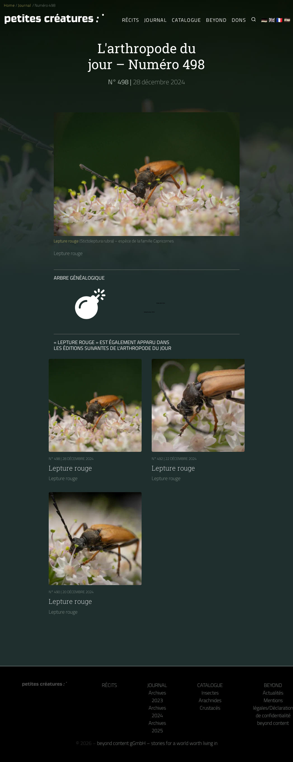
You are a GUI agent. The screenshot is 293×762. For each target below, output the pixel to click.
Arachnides (210, 700)
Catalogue (210, 685)
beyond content (273, 723)
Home (9, 5)
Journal (25, 5)
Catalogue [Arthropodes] (186, 20)
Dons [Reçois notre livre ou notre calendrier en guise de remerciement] (239, 20)
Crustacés (210, 708)
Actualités (273, 692)
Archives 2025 (157, 726)
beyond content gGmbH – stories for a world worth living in (157, 743)
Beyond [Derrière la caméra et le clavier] (216, 20)
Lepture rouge (66, 241)
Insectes (210, 692)
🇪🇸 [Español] (287, 20)
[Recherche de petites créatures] (253, 20)
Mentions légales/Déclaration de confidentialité (273, 707)
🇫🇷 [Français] (279, 20)
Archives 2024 (157, 711)
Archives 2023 (157, 696)
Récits (130, 20)
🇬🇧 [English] (272, 20)
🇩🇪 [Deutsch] (264, 20)
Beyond (273, 685)
